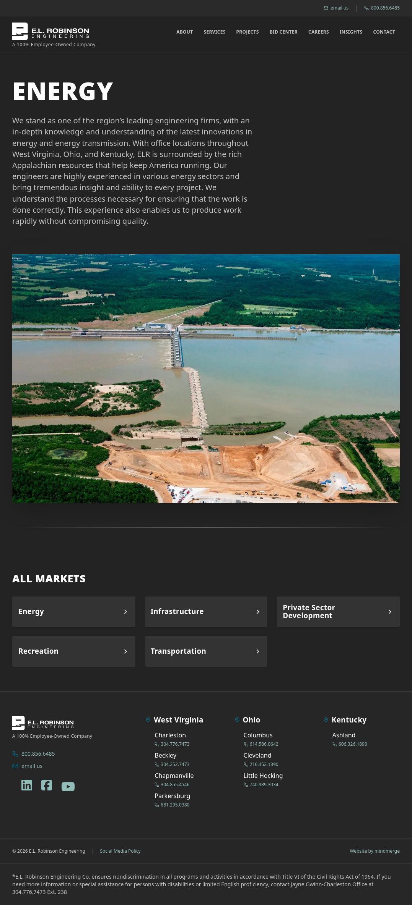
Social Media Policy (120, 851)
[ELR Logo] (54, 35)
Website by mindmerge (375, 851)
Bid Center (284, 32)
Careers (318, 32)
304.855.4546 (172, 785)
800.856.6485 (382, 8)
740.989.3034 (261, 785)
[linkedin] (26, 785)
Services (214, 32)
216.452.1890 (261, 764)
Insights (351, 32)
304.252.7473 (172, 764)
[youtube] (68, 787)
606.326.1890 (349, 744)
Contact (384, 32)
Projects (247, 32)
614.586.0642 (261, 744)
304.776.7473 (172, 744)
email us (336, 8)
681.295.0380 (172, 805)
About (184, 32)
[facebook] (46, 785)
